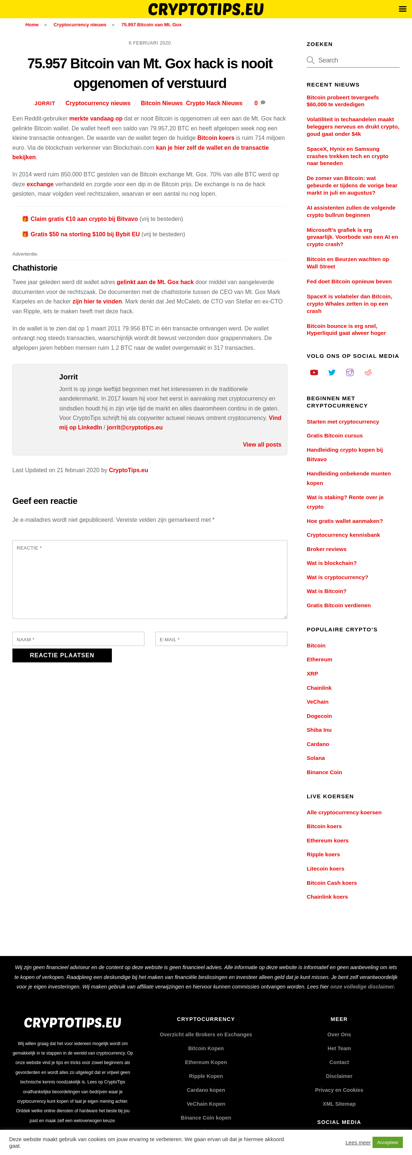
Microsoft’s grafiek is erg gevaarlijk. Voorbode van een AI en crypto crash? (352, 237)
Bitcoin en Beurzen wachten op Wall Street (348, 262)
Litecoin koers (325, 868)
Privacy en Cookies (339, 1090)
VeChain (318, 702)
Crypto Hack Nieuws (214, 103)
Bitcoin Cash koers (332, 883)
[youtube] (314, 372)
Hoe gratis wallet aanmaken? (345, 521)
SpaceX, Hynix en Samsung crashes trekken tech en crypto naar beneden (348, 156)
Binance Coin (324, 772)
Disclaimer (339, 1076)
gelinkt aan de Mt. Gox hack (155, 282)
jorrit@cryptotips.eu (135, 427)
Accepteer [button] (387, 1142)
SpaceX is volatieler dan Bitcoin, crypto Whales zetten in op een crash (349, 303)
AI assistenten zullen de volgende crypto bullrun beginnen (351, 211)
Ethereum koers (328, 840)
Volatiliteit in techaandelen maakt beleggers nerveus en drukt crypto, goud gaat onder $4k (353, 126)
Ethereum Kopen (206, 1062)
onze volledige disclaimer (362, 987)
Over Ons (339, 1034)
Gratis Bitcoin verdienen (339, 605)
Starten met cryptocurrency (343, 421)
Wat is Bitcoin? (327, 591)
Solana (316, 758)
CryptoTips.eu (128, 470)
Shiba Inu (319, 730)
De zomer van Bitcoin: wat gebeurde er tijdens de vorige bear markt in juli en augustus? (352, 185)
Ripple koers (323, 854)
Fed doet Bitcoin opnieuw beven (349, 281)
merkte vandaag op (95, 118)
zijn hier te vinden (97, 301)
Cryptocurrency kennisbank (343, 535)
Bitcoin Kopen (206, 1048)
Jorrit (44, 103)
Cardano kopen (206, 1090)
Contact (339, 1062)
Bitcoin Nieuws (162, 103)
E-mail (170, 639)
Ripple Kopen (206, 1076)
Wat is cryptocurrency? (337, 577)
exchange (40, 184)
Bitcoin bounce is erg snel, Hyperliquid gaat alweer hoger (346, 329)
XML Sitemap (339, 1104)
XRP (312, 673)
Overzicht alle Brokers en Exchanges (206, 1034)
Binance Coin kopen (206, 1118)
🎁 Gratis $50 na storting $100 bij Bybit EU (81, 234)
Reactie (29, 548)
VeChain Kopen (206, 1104)
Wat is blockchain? (332, 563)
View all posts (262, 444)
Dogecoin (319, 716)
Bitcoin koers (215, 138)
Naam (26, 639)
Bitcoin (316, 645)
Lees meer (358, 1143)
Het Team (339, 1048)
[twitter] (332, 372)
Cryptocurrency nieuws (98, 103)
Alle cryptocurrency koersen (344, 812)
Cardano (318, 744)
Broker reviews (327, 549)
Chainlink (319, 688)
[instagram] (350, 372)
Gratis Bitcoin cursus (335, 435)
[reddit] (368, 372)
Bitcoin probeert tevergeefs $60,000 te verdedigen (343, 101)
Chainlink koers (327, 897)
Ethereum (319, 659)
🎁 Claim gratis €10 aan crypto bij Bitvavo (80, 219)
